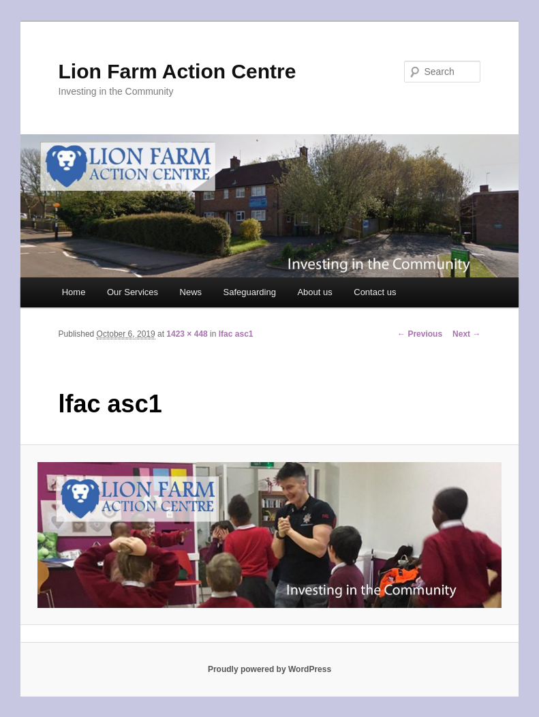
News (191, 292)
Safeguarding (250, 292)
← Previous (419, 334)
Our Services (132, 292)
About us (314, 292)
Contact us (375, 292)
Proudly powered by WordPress (269, 669)
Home (74, 292)
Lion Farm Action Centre (177, 71)
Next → (466, 334)
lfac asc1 (236, 334)
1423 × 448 (186, 334)
